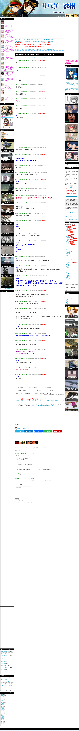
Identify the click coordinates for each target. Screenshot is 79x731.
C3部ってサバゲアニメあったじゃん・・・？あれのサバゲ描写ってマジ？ (9, 22)
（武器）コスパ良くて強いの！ (6, 683)
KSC (66, 302)
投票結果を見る (71, 187)
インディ (67, 281)
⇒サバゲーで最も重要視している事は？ (71, 219)
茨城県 (2, 696)
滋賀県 (2, 714)
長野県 (2, 709)
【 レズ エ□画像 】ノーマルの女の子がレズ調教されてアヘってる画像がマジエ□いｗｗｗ (34, 41)
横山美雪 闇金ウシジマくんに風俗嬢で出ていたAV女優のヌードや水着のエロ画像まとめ (34, 42)
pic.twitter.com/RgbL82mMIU (47, 405)
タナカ (67, 299)
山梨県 (2, 708)
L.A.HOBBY (68, 253)
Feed (20, 15)
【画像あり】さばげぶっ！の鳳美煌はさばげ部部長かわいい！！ (9, 54)
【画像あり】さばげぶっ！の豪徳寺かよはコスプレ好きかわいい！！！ (9, 80)
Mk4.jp (68, 226)
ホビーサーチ (68, 254)
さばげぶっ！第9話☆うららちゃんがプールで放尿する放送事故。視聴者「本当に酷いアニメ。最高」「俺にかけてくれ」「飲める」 (7, 93)
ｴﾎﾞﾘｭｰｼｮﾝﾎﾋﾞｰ (70, 244)
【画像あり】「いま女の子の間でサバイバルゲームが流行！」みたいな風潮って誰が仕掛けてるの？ (7, 74)
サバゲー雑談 (3, 669)
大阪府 (2, 716)
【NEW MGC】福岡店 (70, 283)
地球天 (68, 230)
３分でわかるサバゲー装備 (6, 677)
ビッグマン (69, 232)
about (7, 15)
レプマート (69, 239)
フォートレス (68, 261)
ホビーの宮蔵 (68, 276)
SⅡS (66, 300)
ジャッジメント (71, 262)
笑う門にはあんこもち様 (5, 127)
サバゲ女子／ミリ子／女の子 (6, 657)
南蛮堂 (67, 277)
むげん (67, 272)
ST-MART (67, 275)
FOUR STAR (68, 252)
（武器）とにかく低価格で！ (6, 681)
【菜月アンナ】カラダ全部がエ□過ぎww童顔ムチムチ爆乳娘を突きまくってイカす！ (33, 46)
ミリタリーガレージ (71, 238)
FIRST (67, 249)
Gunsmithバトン (69, 260)
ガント (67, 263)
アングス (67, 279)
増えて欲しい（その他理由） (71, 176)
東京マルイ (68, 294)
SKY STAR (69, 243)
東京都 (2, 700)
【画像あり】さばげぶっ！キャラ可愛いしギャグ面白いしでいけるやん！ (9, 99)
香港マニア (69, 236)
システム (67, 271)
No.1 (16, 453)
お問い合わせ (13, 15)
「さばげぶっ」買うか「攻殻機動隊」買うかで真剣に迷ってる (9, 31)
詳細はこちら (68, 63)
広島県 (2, 718)
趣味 (42, 57)
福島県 (2, 704)
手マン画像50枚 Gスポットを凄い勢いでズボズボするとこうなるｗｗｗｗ (31, 48)
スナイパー (68, 280)
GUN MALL (68, 265)
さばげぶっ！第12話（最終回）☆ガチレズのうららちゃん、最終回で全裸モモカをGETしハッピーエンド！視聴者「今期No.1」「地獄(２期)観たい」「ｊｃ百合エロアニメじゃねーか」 (7, 48)
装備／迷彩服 (3, 661)
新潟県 (2, 707)
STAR (67, 301)
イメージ (51, 57)
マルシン (67, 297)
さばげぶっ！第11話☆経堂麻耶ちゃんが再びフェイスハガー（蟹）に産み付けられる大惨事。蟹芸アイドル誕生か (7, 68)
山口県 (2, 719)
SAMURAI (67, 255)
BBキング (67, 264)
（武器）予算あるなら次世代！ (6, 685)
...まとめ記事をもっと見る (8, 288)
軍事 (46, 57)
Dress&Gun (68, 246)
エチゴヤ (67, 250)
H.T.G (68, 235)
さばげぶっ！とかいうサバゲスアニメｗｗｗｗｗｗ (9, 58)
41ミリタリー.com (71, 228)
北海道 (2, 703)
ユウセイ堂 (69, 231)
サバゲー (39, 57)
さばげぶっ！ (3, 672)
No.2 (16, 462)
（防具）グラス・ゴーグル (6, 688)
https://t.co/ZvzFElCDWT (37, 405)
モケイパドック (68, 248)
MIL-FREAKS (70, 234)
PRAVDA (67, 268)
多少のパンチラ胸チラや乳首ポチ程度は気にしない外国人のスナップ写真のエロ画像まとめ (34, 49)
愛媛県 (2, 723)
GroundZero (70, 242)
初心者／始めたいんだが (5, 651)
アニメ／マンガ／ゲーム (5, 667)
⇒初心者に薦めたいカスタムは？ (70, 216)
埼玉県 (2, 699)
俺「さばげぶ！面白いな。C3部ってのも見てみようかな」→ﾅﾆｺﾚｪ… (9, 63)
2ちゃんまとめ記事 (27, 57)
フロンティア (68, 274)
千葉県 (2, 695)
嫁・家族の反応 (4, 653)
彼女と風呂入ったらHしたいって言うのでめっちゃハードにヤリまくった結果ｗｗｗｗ (33, 44)
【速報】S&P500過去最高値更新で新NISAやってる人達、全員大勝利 (71, 89)
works (7, 116)
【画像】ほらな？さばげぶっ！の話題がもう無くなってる (9, 41)
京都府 (2, 715)
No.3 (16, 467)
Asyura (68, 227)
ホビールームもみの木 (70, 256)
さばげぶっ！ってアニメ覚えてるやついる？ (9, 26)
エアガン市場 (70, 237)
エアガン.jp (68, 278)
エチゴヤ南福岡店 (69, 251)
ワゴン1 (69, 229)
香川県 (2, 722)
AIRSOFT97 (70, 241)
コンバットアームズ (71, 240)
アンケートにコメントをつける (71, 196)
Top (2, 15)
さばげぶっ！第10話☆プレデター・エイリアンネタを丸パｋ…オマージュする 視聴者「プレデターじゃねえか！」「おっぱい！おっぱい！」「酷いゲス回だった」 (7, 86)
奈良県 (2, 717)
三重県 (2, 713)
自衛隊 (2, 671)
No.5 (16, 478)
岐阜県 (2, 710)
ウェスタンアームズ (69, 298)
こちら (73, 285)
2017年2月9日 (36, 406)
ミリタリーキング (69, 259)
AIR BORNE (68, 247)
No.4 (16, 473)
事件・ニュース (4, 665)
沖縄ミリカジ (68, 266)
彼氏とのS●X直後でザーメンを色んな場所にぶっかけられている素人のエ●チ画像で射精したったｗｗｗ (37, 39)
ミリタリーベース (70, 225)
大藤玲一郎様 (3, 116)
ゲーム (49, 57)
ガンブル (67, 273)
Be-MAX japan (68, 267)
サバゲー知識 (3, 663)
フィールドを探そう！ (5, 679)
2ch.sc (21, 424)
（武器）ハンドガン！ (5, 687)
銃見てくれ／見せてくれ (5, 655)
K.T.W (67, 303)
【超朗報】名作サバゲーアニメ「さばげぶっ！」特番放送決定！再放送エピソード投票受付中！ (7, 36)
